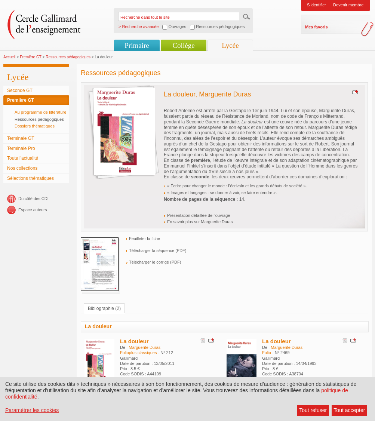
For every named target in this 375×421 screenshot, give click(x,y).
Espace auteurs (32, 210)
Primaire (137, 45)
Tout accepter (349, 410)
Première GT (31, 57)
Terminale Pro (21, 148)
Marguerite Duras (144, 347)
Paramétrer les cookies (32, 410)
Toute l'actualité (22, 158)
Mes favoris (316, 27)
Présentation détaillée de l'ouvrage (198, 215)
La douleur (134, 341)
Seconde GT (20, 90)
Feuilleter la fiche (144, 238)
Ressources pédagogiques (68, 57)
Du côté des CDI (33, 198)
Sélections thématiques (30, 178)
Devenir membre (348, 5)
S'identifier (316, 5)
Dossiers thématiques (35, 126)
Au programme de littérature (41, 112)
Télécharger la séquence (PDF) (157, 250)
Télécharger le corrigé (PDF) (155, 262)
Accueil (9, 57)
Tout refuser (313, 410)
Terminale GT (20, 138)
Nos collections (22, 168)
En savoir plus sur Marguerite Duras (200, 221)
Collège (183, 45)
